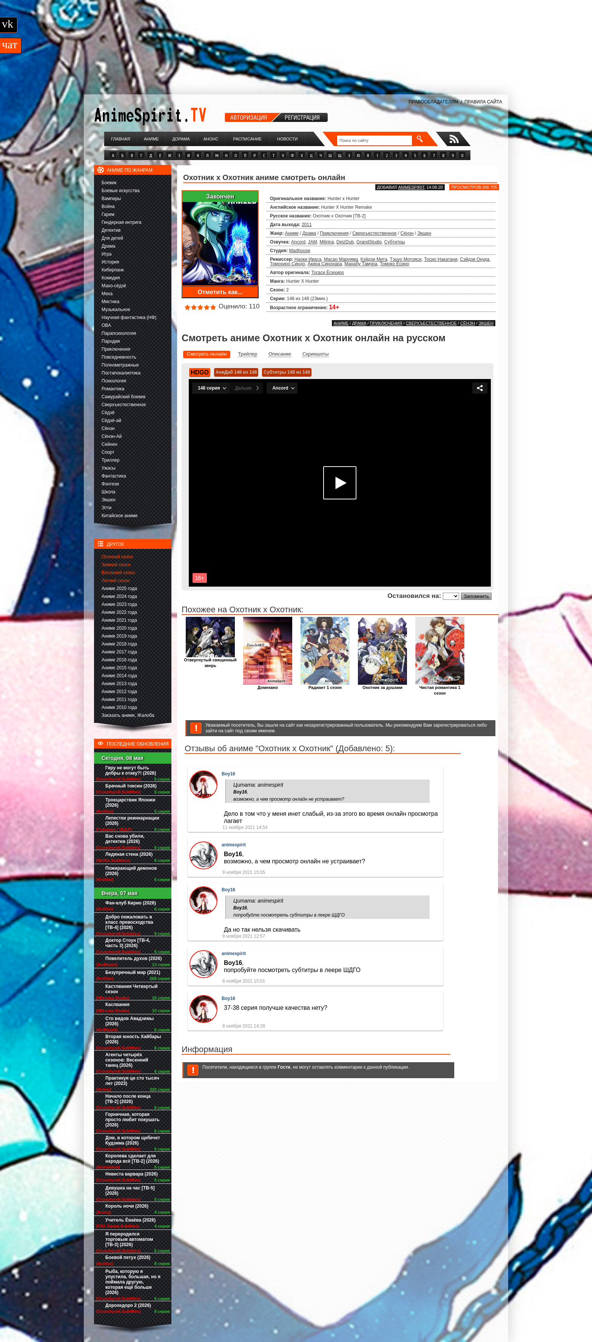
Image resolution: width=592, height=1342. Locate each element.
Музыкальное (116, 309)
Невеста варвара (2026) (131, 1174)
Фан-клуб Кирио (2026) (130, 903)
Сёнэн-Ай (112, 436)
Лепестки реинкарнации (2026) (132, 820)
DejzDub (345, 242)
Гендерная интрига (121, 222)
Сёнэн (108, 428)
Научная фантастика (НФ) (129, 317)
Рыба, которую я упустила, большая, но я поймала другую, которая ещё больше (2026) (132, 1282)
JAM (312, 242)
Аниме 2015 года (119, 667)
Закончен (220, 196)
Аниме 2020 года (119, 628)
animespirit (411, 187)
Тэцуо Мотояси (406, 259)
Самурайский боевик (123, 396)
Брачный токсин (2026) (131, 786)
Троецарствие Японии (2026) (130, 802)
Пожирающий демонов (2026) (131, 871)
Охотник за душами (382, 685)
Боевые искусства (121, 190)
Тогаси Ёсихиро (327, 272)
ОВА (106, 325)
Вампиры (111, 198)
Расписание (247, 139)
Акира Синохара (325, 264)
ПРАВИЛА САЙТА (483, 102)
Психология (114, 381)
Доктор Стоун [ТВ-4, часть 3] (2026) (127, 943)
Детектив (111, 230)
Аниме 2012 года (119, 691)
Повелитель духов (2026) (133, 958)
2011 (307, 224)
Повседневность (119, 357)
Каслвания (117, 1004)
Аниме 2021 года (119, 620)
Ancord (298, 242)
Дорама (181, 139)
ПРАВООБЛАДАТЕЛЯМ (433, 102)
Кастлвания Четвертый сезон (131, 989)
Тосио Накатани (440, 259)
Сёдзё (108, 412)
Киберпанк (113, 270)
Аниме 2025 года (119, 588)
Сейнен (109, 444)
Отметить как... (220, 292)
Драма (108, 246)
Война (108, 206)
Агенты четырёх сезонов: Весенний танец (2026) (126, 1060)
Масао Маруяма (341, 259)
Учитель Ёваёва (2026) (130, 1220)
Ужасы (109, 468)
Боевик (109, 182)
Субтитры (394, 242)
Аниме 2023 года (119, 604)
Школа (108, 492)
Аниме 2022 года (119, 612)
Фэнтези (110, 484)
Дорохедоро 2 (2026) (128, 1305)
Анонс (211, 139)
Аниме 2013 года (119, 683)
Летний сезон (116, 580)
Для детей (112, 238)
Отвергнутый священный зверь (210, 660)
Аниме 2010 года (119, 707)
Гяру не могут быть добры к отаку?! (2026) (130, 770)
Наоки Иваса (308, 259)
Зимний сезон (116, 564)
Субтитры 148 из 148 (287, 372)
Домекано (267, 685)
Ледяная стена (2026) (129, 854)
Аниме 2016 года (119, 660)
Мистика (110, 301)
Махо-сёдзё (114, 285)
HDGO (200, 372)
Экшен (109, 499)
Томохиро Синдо (287, 264)
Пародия (111, 341)
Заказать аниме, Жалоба (128, 715)
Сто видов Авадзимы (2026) (129, 1021)
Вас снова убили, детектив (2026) (125, 839)
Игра (106, 254)
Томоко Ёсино (394, 264)
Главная (120, 139)
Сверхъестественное (124, 404)
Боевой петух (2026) (127, 1257)
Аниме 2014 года (119, 675)
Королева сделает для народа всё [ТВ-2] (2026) (132, 1158)
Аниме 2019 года (119, 636)
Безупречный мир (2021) (132, 972)
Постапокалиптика (121, 373)
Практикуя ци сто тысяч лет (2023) (132, 1080)
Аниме (151, 139)
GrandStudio (369, 242)
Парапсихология (119, 333)
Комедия (111, 277)
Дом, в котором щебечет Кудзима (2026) (132, 1140)
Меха (107, 293)
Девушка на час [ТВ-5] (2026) (130, 1190)
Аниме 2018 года (119, 644)
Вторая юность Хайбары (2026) (133, 1039)
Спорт (108, 452)
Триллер (110, 460)
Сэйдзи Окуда (474, 259)
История (110, 262)
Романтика (113, 388)
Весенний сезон (118, 572)
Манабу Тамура (360, 264)
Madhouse (299, 250)
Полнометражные (120, 365)
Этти (106, 507)
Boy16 (228, 774)
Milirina (326, 242)
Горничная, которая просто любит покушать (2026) (132, 1120)
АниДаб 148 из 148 (236, 372)
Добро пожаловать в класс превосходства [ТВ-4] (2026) (129, 922)
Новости (287, 139)
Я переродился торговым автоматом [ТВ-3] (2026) (129, 1239)
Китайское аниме (119, 515)
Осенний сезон (117, 556)
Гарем (108, 214)
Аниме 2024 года (119, 596)
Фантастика (114, 476)
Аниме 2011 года (119, 699)
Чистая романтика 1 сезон (439, 688)
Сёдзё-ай (111, 420)
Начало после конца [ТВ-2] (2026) (128, 1099)
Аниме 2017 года (119, 652)
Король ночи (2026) (126, 1206)
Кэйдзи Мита (374, 259)
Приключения (116, 349)
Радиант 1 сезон (325, 685)
